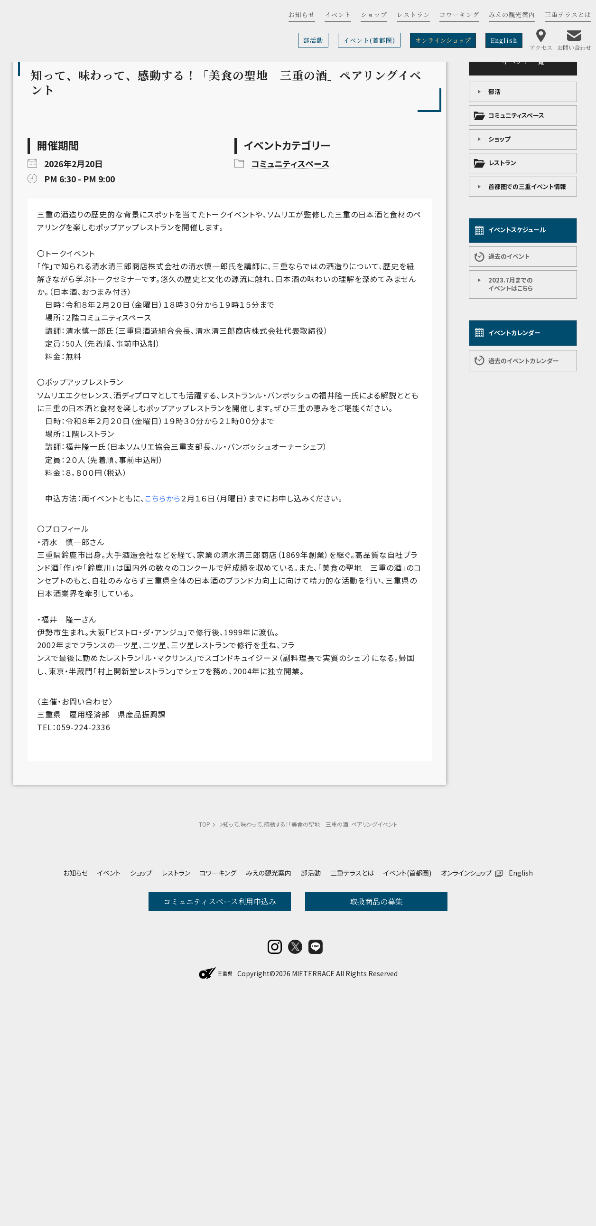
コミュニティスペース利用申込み (219, 1066)
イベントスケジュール (517, 229)
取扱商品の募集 (376, 1066)
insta (275, 1174)
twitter (295, 1174)
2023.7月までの (510, 283)
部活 (494, 91)
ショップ (499, 138)
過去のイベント (509, 256)
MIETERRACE (313, 1201)
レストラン (502, 162)
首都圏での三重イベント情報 (527, 186)
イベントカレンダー (514, 332)
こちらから (163, 663)
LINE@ (315, 1174)
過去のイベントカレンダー (523, 360)
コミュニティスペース (516, 115)
